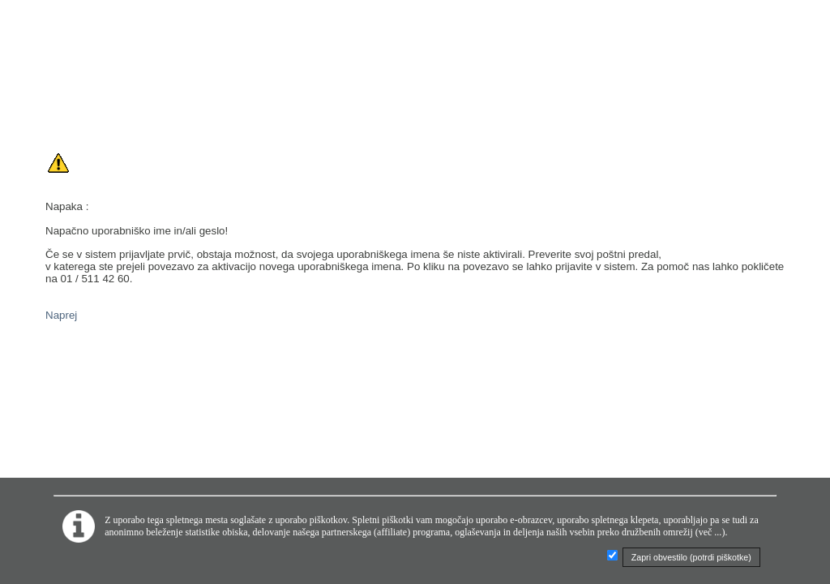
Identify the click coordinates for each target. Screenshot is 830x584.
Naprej (61, 315)
